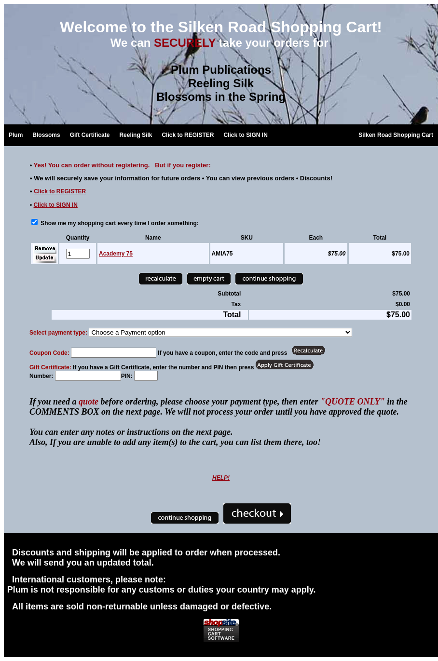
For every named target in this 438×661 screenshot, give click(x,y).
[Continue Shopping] (269, 278)
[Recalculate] (160, 278)
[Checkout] (257, 513)
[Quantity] (78, 254)
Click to (60, 191)
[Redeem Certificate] (285, 364)
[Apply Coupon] (308, 350)
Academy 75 (116, 253)
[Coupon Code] (113, 353)
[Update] (44, 258)
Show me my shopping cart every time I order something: (115, 223)
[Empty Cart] (209, 278)
